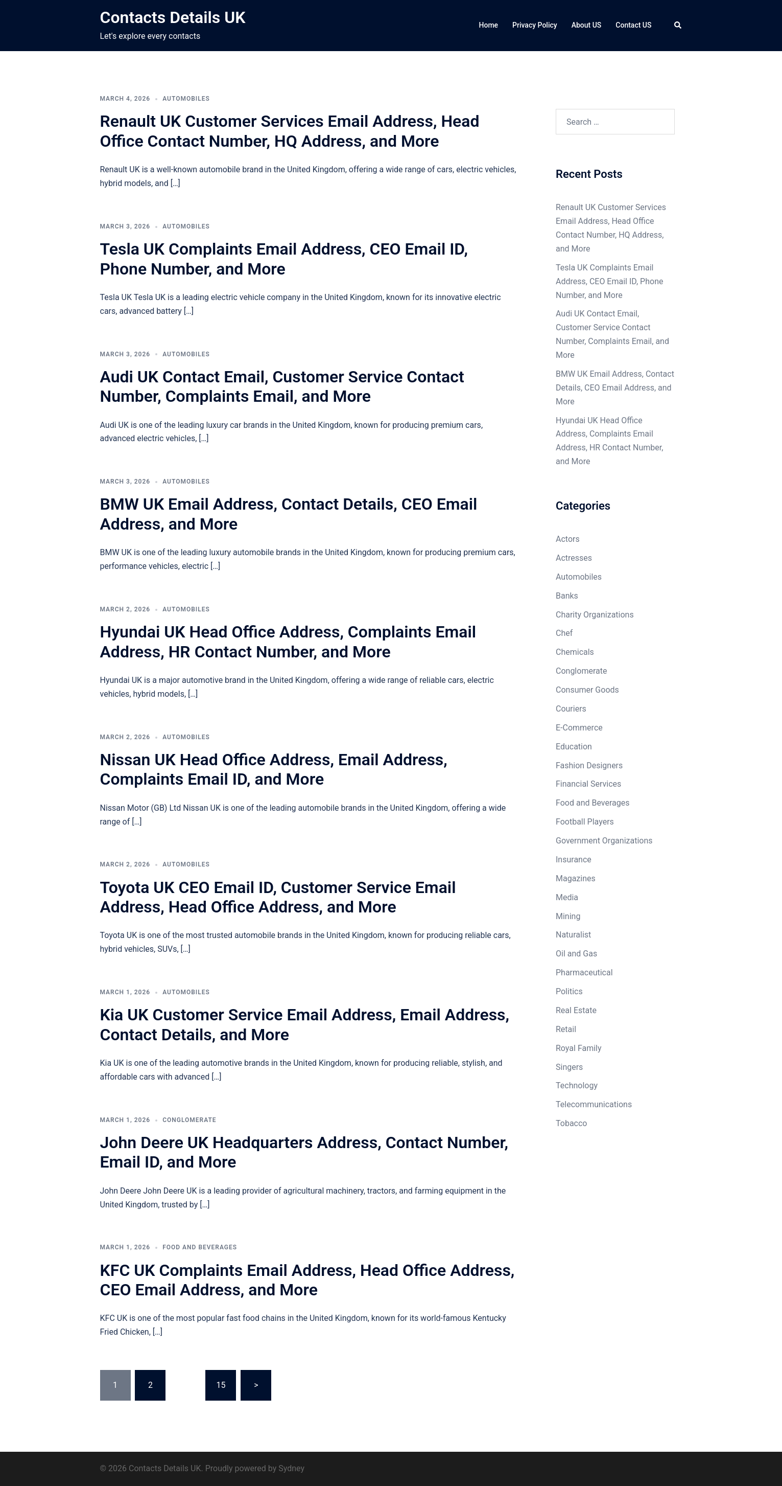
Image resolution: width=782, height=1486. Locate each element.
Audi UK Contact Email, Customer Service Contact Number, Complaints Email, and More (282, 386)
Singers (569, 1067)
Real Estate (576, 1010)
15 (220, 1385)
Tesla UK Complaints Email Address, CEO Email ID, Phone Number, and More (284, 258)
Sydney (291, 1468)
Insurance (573, 859)
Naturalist (573, 935)
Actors (568, 539)
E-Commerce (579, 728)
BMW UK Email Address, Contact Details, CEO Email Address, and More (615, 387)
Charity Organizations (595, 615)
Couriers (571, 709)
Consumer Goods (587, 690)
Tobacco (571, 1123)
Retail (566, 1029)
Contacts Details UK (173, 17)
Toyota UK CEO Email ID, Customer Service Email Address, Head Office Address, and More (278, 897)
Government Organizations (604, 840)
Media (567, 897)
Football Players (585, 822)
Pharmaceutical (584, 972)
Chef (564, 633)
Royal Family (579, 1048)
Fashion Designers (589, 765)
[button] (678, 25)
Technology (577, 1085)
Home (489, 25)
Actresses (574, 558)
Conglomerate (189, 1120)
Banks (567, 596)
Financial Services (588, 784)
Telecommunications (594, 1104)
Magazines (576, 878)
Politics (569, 991)
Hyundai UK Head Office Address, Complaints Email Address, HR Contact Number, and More (288, 641)
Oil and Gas (576, 953)
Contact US (633, 25)
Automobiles (186, 98)
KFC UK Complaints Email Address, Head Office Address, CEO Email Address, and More (307, 1280)
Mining (568, 916)
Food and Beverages (199, 1247)
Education (574, 746)
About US (587, 25)
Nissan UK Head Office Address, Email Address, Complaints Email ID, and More (273, 769)
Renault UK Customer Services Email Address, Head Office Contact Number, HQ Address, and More (290, 130)
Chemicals (575, 652)
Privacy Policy (534, 25)
